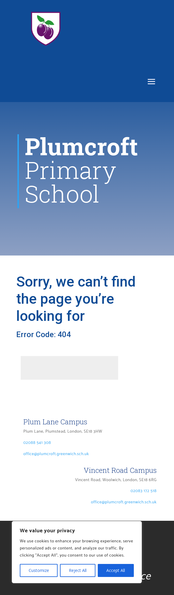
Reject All (78, 570)
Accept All (115, 570)
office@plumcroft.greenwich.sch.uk (56, 454)
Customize (39, 570)
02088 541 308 (37, 442)
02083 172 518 (144, 491)
